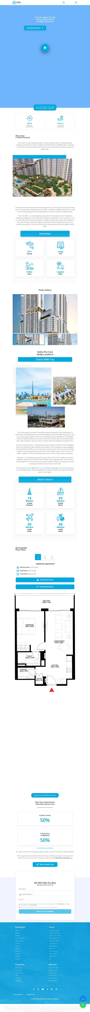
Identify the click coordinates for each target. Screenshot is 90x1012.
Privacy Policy (61, 904)
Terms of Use (34, 905)
